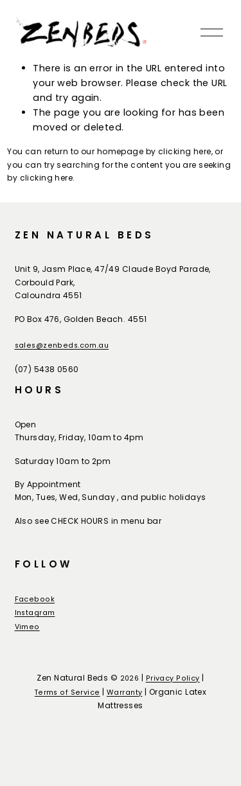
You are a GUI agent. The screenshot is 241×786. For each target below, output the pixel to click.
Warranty (124, 692)
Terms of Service (67, 692)
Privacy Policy (173, 678)
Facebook (35, 599)
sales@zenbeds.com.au (62, 345)
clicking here (184, 151)
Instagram (35, 613)
